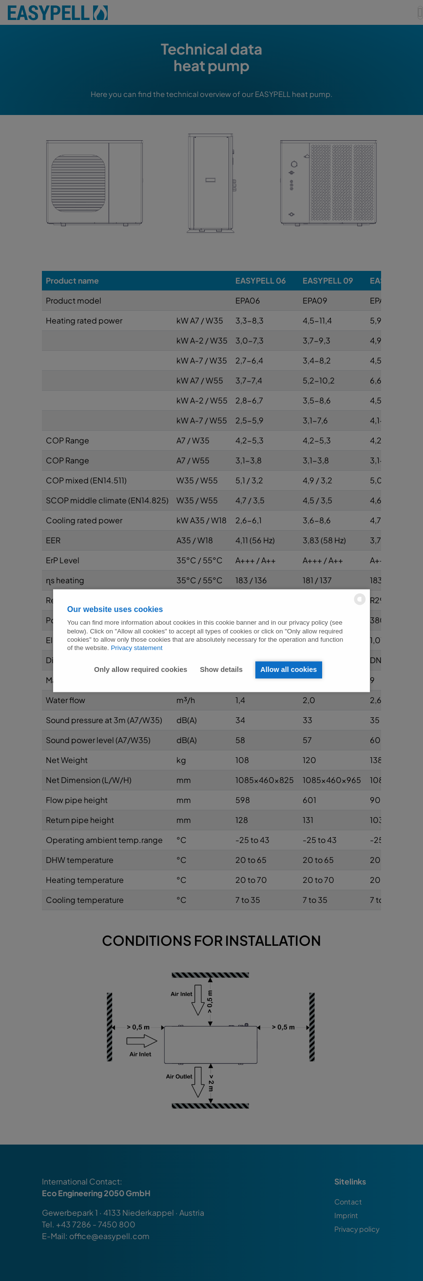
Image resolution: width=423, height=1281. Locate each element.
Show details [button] (220, 670)
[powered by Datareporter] (359, 604)
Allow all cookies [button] (288, 670)
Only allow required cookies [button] (140, 670)
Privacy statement (136, 648)
